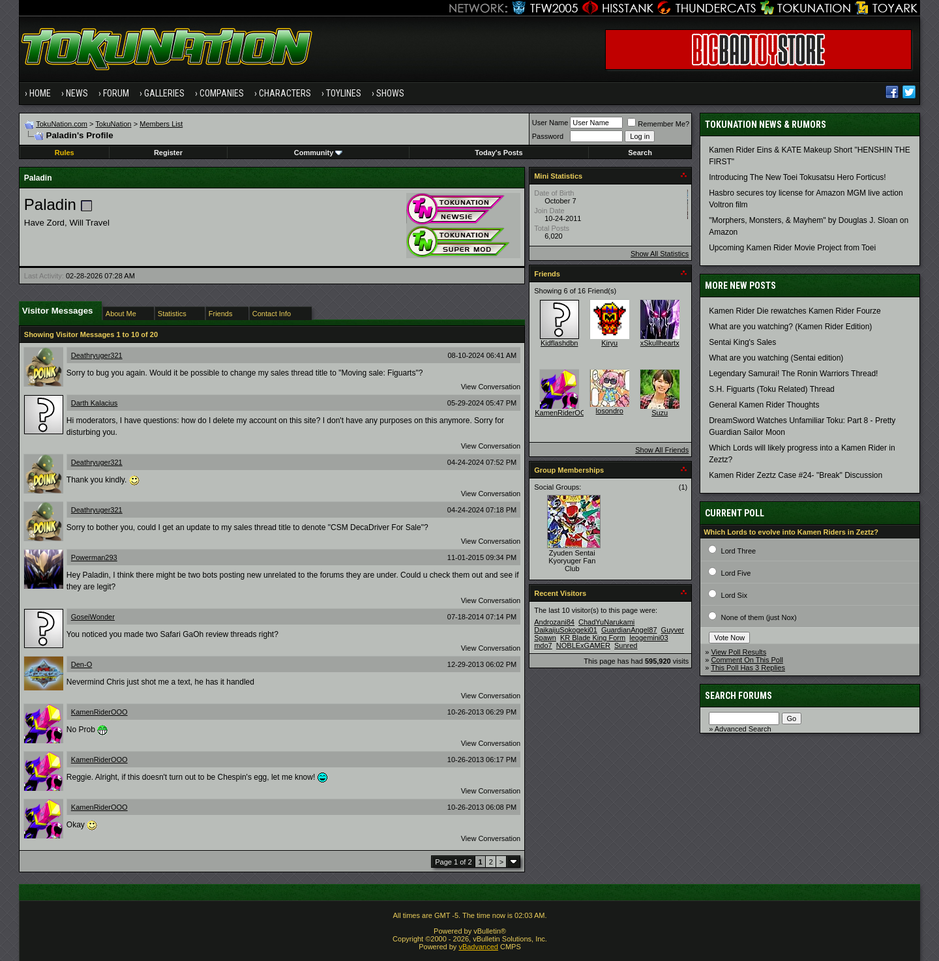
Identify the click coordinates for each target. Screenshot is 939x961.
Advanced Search (743, 729)
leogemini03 (648, 638)
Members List (161, 124)
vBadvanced (478, 947)
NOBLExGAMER (583, 645)
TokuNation (113, 124)
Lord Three (738, 551)
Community (318, 152)
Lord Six (734, 595)
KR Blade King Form (592, 638)
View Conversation (491, 387)
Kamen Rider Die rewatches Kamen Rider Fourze (794, 311)
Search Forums (738, 695)
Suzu (659, 413)
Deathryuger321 (97, 355)
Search (640, 152)
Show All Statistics (660, 254)
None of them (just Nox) (759, 617)
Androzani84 (554, 622)
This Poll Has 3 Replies (748, 668)
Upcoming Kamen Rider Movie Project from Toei (792, 247)
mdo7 (543, 645)
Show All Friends (662, 450)
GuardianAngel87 (629, 630)
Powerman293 (94, 557)
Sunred (625, 645)
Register (168, 152)
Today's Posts (498, 152)
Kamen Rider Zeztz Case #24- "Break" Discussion (795, 475)
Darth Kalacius (94, 403)
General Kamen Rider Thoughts (764, 404)
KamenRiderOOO (99, 712)
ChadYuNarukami (606, 622)
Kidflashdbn (559, 343)
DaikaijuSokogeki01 (565, 630)
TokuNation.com (61, 124)
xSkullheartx (659, 343)
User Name (550, 122)
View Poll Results (738, 652)
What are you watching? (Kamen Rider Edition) (790, 326)
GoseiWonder (93, 617)
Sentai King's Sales (742, 342)
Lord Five (736, 573)
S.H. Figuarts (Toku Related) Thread (772, 389)
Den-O (81, 664)
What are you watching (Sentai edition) (776, 357)
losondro (609, 411)
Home (40, 93)
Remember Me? (658, 124)
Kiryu (609, 343)
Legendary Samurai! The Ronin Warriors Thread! (793, 373)
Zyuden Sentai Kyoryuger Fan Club (571, 560)
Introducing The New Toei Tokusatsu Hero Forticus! (797, 177)
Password (547, 136)
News (77, 93)
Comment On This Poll (746, 660)
